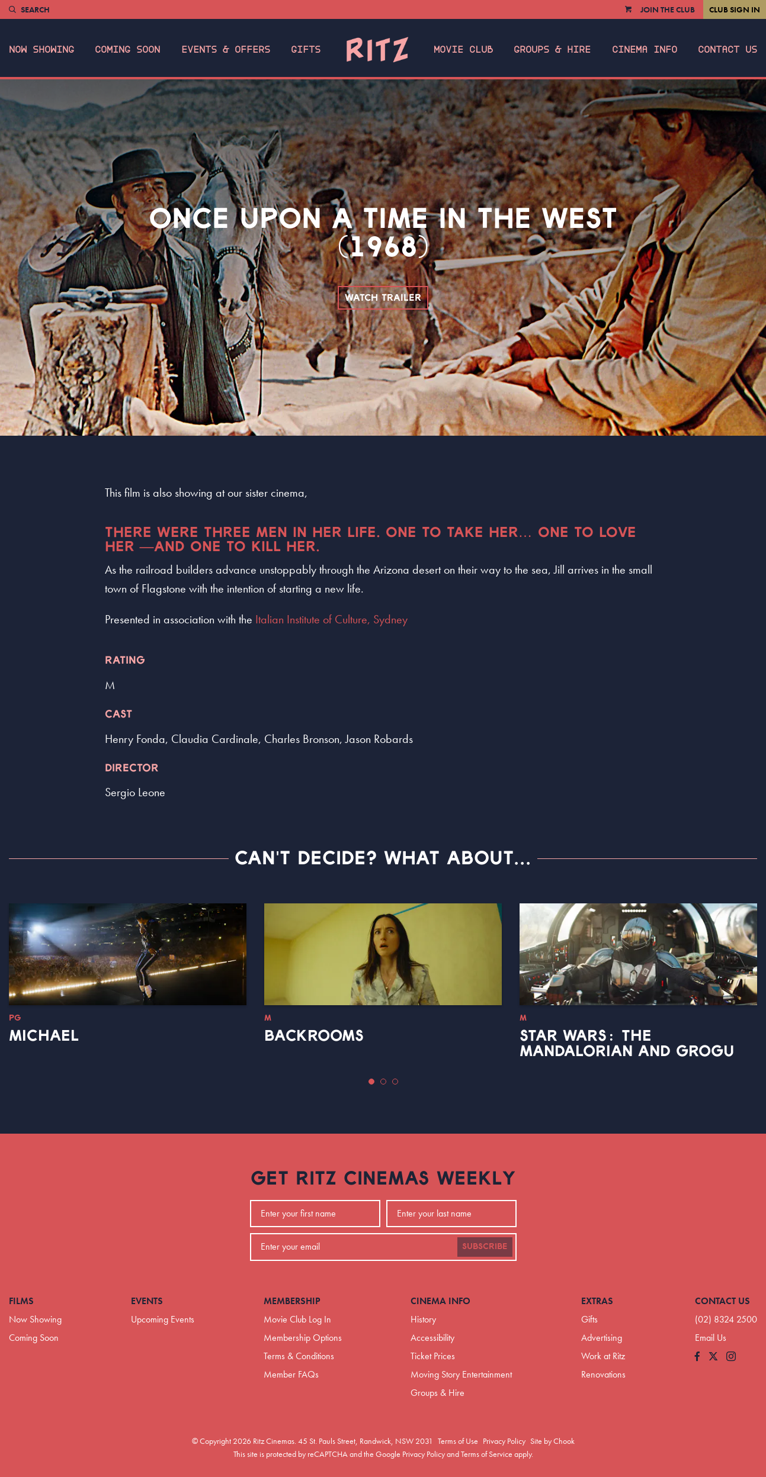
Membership (292, 1301)
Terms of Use (458, 1441)
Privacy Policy (504, 1441)
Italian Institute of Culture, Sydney (331, 619)
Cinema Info (644, 49)
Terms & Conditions (299, 1356)
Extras (597, 1301)
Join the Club (667, 9)
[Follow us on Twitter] (713, 1357)
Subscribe (485, 1247)
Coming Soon (127, 49)
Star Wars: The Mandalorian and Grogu (627, 1043)
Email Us (710, 1337)
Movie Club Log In (297, 1319)
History (423, 1319)
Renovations (603, 1374)
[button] (371, 1082)
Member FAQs (291, 1374)
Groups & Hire (552, 49)
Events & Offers (225, 49)
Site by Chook (552, 1441)
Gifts (305, 49)
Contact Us (727, 49)
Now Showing (41, 49)
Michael (44, 1036)
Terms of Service (486, 1454)
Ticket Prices (433, 1356)
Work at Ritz (603, 1356)
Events (147, 1301)
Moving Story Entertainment (461, 1374)
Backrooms (314, 1036)
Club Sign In (734, 9)
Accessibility (432, 1337)
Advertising (601, 1337)
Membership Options (303, 1337)
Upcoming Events (162, 1319)
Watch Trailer (383, 298)
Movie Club (463, 49)
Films (21, 1301)
